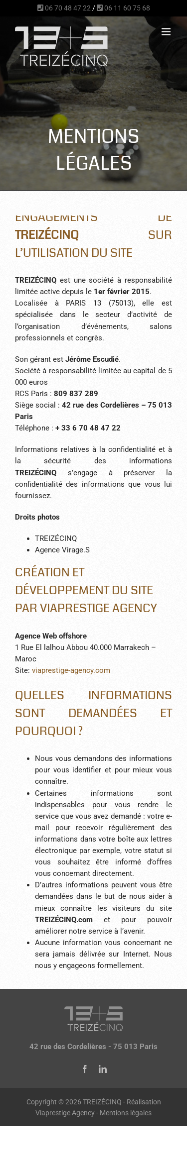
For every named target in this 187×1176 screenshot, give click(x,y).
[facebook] (85, 1069)
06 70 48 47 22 (64, 8)
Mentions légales (126, 1113)
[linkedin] (103, 1069)
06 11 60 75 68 (123, 8)
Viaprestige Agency (65, 1113)
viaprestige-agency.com (71, 670)
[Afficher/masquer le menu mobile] (167, 31)
